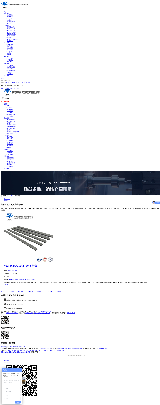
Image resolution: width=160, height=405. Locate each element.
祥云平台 (27, 352)
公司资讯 (10, 58)
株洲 (9, 350)
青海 (62, 350)
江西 (53, 350)
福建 (33, 350)
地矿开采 (10, 46)
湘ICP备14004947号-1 (12, 313)
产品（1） (7, 199)
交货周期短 (10, 65)
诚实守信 (10, 68)
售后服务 (10, 74)
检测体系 (10, 23)
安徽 (39, 350)
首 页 (12, 196)
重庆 (30, 350)
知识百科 (10, 61)
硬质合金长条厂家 (21, 279)
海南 (36, 350)
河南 (44, 350)
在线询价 (6, 284)
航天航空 (10, 53)
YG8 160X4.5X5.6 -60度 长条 (20, 265)
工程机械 (10, 51)
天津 (27, 350)
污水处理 (10, 48)
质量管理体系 (11, 70)
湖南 (15, 350)
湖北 (47, 350)
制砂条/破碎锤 (11, 34)
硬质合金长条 (11, 28)
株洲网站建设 (71, 313)
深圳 (21, 350)
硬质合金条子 (31, 279)
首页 (5, 11)
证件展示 (10, 16)
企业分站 (3, 88)
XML (17, 88)
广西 (41, 350)
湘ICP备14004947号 (45, 311)
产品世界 (6, 25)
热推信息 (3, 346)
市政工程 (10, 49)
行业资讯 (10, 60)
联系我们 (6, 75)
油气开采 (10, 44)
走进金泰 (6, 13)
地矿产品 (10, 41)
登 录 (2, 78)
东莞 (18, 350)
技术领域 (6, 42)
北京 (24, 350)
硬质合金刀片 (11, 30)
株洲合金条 (12, 279)
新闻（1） (7, 200)
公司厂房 (10, 18)
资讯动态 (6, 56)
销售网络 (10, 72)
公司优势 (6, 63)
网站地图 (9, 88)
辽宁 (56, 350)
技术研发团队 (11, 67)
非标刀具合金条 (12, 270)
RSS (14, 88)
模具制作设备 (11, 22)
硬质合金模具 (11, 35)
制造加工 (10, 55)
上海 (12, 350)
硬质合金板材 (11, 27)
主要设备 (10, 20)
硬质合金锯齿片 (12, 32)
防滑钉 (9, 37)
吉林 (50, 350)
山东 (59, 350)
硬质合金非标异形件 (13, 39)
